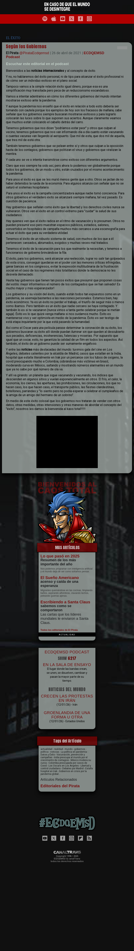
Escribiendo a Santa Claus (65, 602)
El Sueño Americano (60, 577)
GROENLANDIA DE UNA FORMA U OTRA (67, 715)
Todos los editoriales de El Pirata (59, 630)
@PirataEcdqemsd (34, 53)
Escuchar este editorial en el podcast (37, 64)
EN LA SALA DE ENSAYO (67, 664)
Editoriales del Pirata (60, 786)
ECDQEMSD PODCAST (67, 652)
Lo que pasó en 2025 (60, 556)
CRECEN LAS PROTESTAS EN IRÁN (67, 698)
